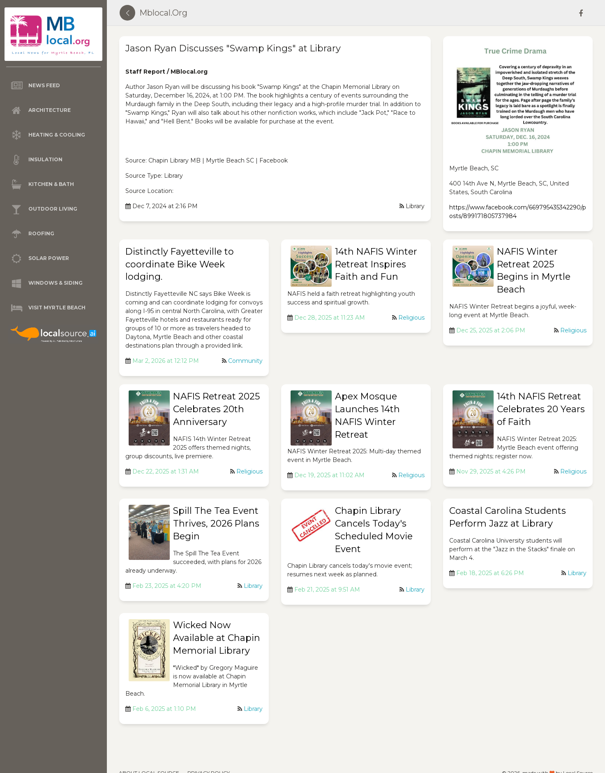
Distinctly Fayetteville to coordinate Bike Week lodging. (179, 264)
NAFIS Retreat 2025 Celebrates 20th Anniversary (216, 409)
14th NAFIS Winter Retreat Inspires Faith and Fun (376, 264)
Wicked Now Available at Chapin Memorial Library (216, 638)
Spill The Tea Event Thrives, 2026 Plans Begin (216, 523)
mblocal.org (163, 13)
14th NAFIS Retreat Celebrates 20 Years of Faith (541, 409)
